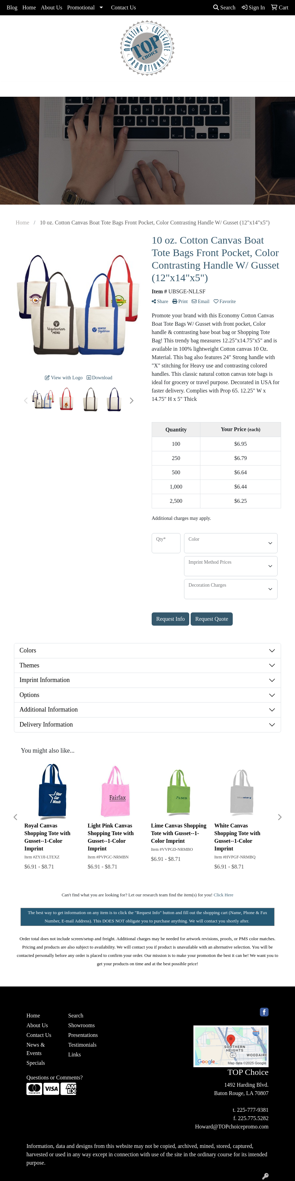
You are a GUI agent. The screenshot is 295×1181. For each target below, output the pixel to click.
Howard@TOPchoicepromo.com (232, 1127)
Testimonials (82, 1045)
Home (29, 7)
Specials (35, 1063)
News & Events (35, 1049)
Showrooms (81, 1025)
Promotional (81, 7)
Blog (12, 7)
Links (74, 1054)
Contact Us (123, 7)
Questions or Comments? (54, 1077)
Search (224, 7)
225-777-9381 (253, 1110)
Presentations (83, 1035)
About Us (51, 7)
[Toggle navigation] (10, 89)
